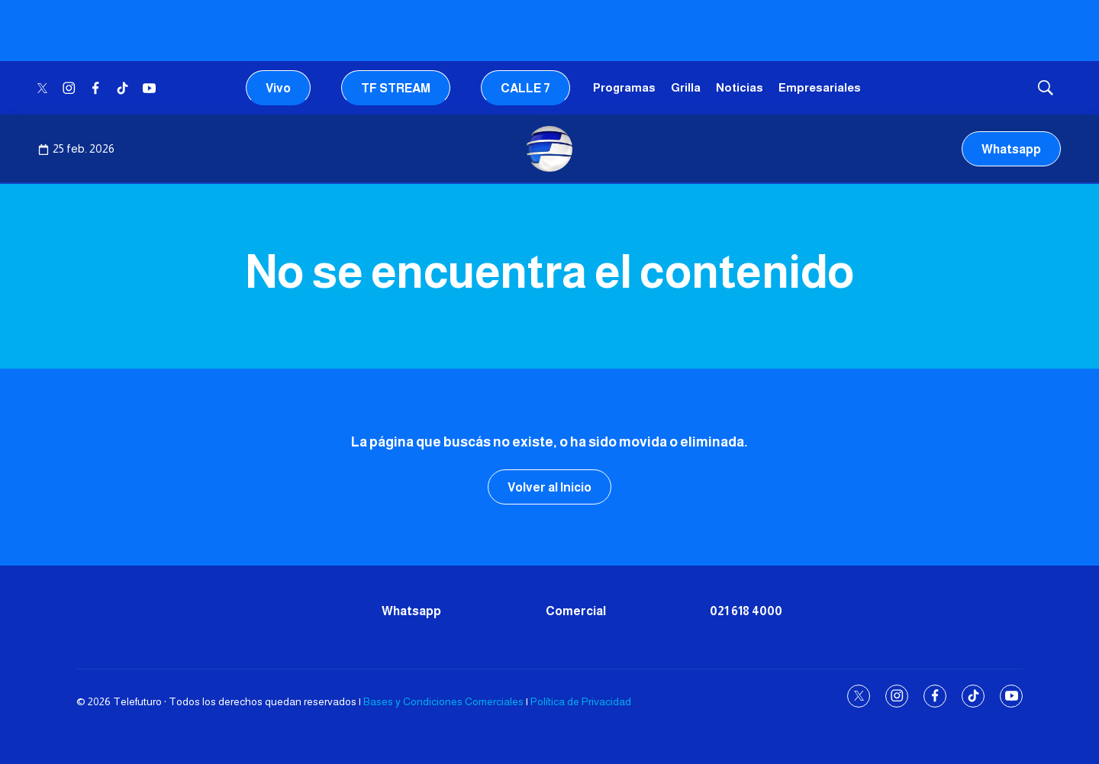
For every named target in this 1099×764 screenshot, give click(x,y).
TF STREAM (395, 88)
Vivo (278, 88)
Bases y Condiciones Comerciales (443, 701)
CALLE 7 (525, 88)
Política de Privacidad (580, 701)
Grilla (686, 87)
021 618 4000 (746, 610)
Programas (624, 87)
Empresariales (819, 87)
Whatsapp (1011, 149)
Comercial (576, 610)
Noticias (739, 87)
